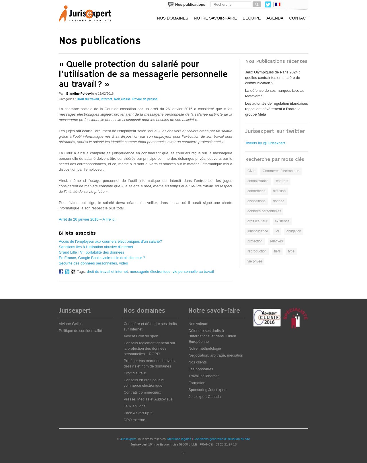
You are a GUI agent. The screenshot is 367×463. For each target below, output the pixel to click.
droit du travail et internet (107, 271)
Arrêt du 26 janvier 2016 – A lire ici (87, 219)
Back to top (183, 453)
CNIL (251, 171)
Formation (196, 383)
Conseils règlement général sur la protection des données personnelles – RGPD (149, 348)
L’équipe (252, 18)
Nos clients (197, 362)
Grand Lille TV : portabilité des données (91, 252)
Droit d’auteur (135, 373)
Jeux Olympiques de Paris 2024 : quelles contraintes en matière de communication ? (272, 77)
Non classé (122, 99)
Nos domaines (172, 18)
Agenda (274, 18)
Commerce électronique (281, 171)
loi (277, 231)
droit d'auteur (257, 221)
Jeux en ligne (135, 406)
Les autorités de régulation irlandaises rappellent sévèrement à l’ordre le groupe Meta (276, 108)
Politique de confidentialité (80, 330)
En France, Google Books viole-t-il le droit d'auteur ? (102, 258)
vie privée (254, 261)
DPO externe (134, 420)
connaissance (257, 181)
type (291, 251)
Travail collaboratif (203, 376)
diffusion (279, 191)
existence (282, 221)
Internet (106, 99)
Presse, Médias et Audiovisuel (148, 399)
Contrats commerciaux (142, 392)
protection (255, 241)
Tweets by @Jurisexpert (265, 143)
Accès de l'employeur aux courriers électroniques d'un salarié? (110, 241)
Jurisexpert (128, 439)
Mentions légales (179, 439)
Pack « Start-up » (138, 413)
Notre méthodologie (204, 348)
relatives (276, 241)
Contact (298, 18)
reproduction (257, 251)
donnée (278, 201)
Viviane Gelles (71, 324)
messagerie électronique (150, 271)
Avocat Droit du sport (141, 336)
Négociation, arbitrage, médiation (215, 355)
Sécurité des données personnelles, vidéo (93, 263)
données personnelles (264, 211)
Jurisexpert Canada (204, 396)
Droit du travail (88, 99)
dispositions (256, 201)
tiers (277, 251)
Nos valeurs (198, 324)
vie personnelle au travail (193, 271)
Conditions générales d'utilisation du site (222, 439)
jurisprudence (257, 231)
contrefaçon (256, 191)
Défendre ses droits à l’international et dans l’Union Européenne (212, 336)
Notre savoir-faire (215, 18)
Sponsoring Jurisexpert (207, 390)
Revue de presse (144, 99)
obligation (293, 231)
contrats (282, 181)
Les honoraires (200, 369)
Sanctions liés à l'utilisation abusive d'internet (96, 247)
